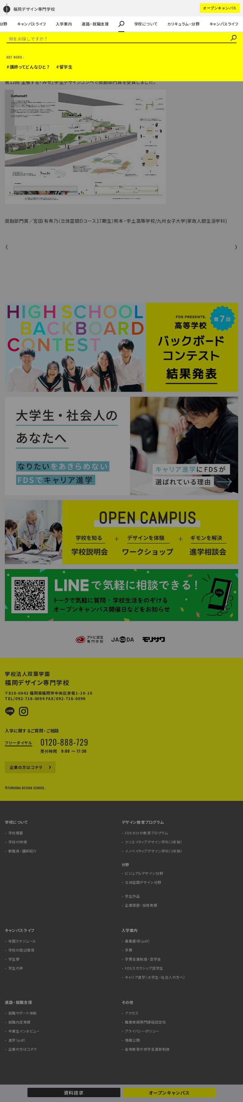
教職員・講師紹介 (23, 15)
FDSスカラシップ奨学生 (144, 968)
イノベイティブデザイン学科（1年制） (154, 851)
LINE (10, 711)
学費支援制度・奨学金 (143, 959)
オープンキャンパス (169, 1092)
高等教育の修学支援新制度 (147, 1049)
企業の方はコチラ (23, 15)
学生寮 (14, 959)
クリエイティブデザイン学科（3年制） (154, 842)
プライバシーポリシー (142, 1031)
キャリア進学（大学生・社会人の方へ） (155, 977)
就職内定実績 (19, 1022)
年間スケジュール (22, 941)
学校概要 (15, 833)
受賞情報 (14, 60)
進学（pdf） (17, 1040)
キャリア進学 (36, 15)
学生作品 (132, 896)
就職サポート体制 (22, 1013)
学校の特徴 (17, 842)
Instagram (23, 711)
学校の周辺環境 (21, 950)
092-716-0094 (30, 698)
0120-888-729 (64, 742)
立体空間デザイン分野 (143, 882)
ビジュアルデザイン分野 (144, 873)
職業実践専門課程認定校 (145, 1022)
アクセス (131, 1013)
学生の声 (15, 15)
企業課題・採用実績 (25, 15)
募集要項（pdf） (137, 941)
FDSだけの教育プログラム (146, 833)
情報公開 (132, 1040)
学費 (128, 950)
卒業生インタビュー (24, 1031)
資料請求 (73, 1092)
